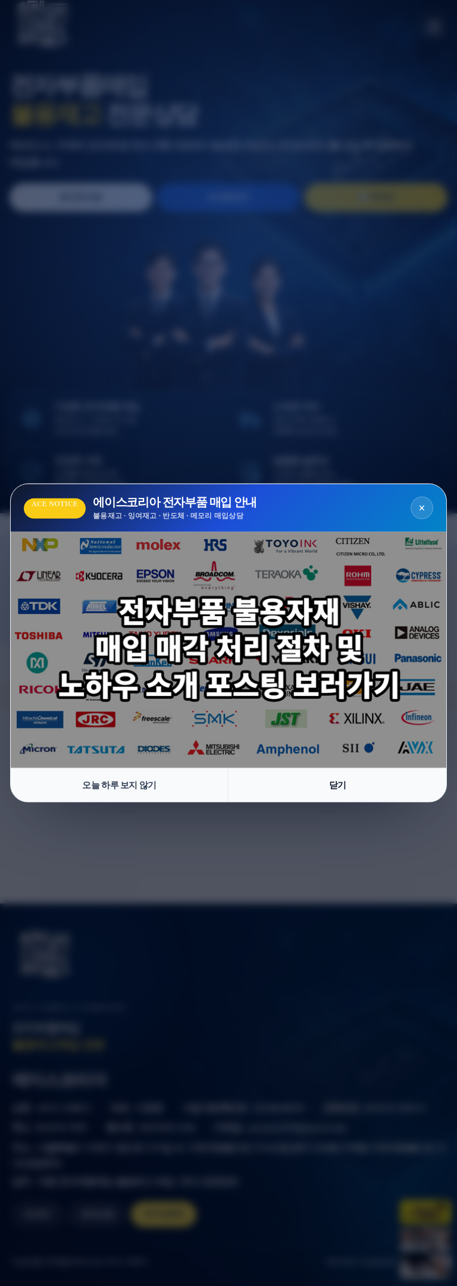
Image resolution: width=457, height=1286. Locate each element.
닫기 (337, 785)
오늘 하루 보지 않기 (119, 785)
